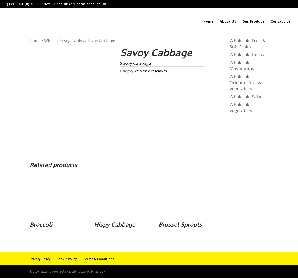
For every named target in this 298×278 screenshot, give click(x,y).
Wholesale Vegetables (64, 40)
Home (208, 21)
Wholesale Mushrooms (242, 66)
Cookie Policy (67, 259)
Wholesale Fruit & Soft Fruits (248, 44)
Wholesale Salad (246, 97)
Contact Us (281, 21)
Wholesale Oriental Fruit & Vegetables (245, 82)
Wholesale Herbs (247, 55)
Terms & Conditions (98, 259)
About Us (228, 21)
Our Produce (253, 21)
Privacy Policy (40, 259)
